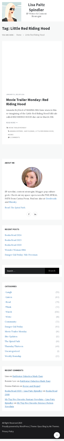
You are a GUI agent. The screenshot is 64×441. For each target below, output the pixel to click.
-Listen (8, 297)
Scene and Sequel (31, 386)
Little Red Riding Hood (44, 131)
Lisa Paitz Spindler (36, 7)
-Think (8, 307)
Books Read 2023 (13, 240)
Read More (12, 122)
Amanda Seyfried (16, 131)
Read (15, 207)
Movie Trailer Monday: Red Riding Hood (27, 101)
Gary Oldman (29, 131)
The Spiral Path (12, 341)
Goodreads (51, 198)
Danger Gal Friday (14, 326)
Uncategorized (12, 351)
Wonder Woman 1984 (15, 250)
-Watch (8, 312)
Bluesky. (13, 202)
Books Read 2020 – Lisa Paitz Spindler (23, 391)
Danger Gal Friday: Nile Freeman (21, 254)
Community (10, 321)
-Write (8, 317)
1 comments (15, 137)
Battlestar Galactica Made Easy (27, 376)
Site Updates (11, 336)
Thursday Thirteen (14, 346)
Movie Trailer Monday (17, 128)
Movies (10, 135)
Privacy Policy (8, 431)
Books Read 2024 (13, 235)
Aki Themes (54, 426)
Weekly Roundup (13, 356)
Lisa (22, 94)
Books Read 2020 (13, 245)
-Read (8, 302)
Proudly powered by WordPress (16, 426)
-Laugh (8, 292)
